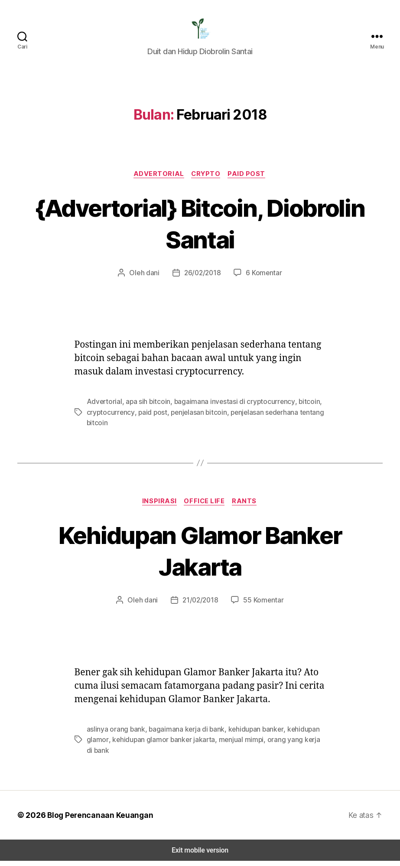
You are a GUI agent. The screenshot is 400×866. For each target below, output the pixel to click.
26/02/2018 (202, 278)
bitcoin (294, 407)
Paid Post (247, 179)
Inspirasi (158, 507)
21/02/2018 (200, 605)
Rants (247, 507)
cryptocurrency (108, 417)
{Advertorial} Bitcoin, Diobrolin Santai (200, 228)
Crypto (206, 179)
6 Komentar (261, 278)
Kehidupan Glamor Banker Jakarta (199, 556)
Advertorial (159, 179)
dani (154, 278)
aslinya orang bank (115, 734)
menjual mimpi (232, 745)
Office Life (205, 507)
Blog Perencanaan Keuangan (96, 820)
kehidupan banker (249, 734)
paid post (147, 417)
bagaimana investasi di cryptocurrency (224, 407)
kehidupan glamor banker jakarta (159, 745)
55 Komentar (261, 605)
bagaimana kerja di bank (182, 734)
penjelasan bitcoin (191, 417)
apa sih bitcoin (143, 407)
